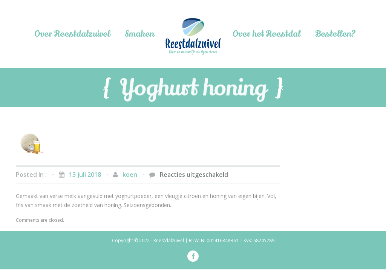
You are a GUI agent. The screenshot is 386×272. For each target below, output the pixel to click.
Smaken (139, 34)
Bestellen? (335, 34)
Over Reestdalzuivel (72, 34)
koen (130, 174)
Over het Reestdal (266, 34)
